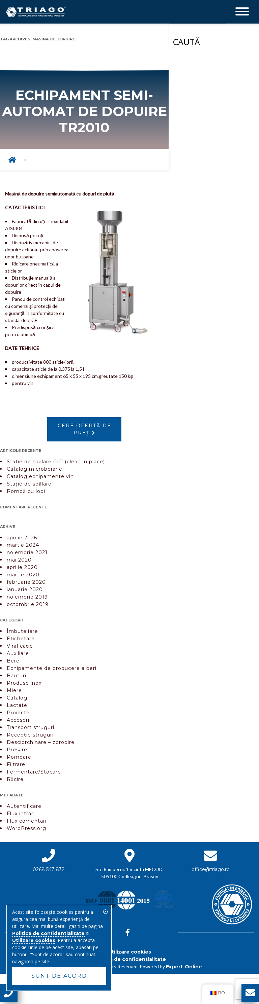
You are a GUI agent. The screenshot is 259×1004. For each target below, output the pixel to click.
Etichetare (21, 639)
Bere (13, 661)
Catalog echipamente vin (40, 476)
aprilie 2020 (22, 567)
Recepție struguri (30, 735)
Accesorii (19, 720)
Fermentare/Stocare (34, 772)
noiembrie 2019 (27, 597)
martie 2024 (23, 545)
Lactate (17, 705)
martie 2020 (23, 575)
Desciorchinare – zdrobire (41, 742)
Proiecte (18, 713)
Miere (14, 690)
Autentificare (24, 806)
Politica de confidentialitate (129, 959)
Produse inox (24, 683)
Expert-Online (184, 967)
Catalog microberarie (34, 469)
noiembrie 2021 (27, 552)
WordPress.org (26, 828)
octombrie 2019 (28, 604)
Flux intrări (21, 814)
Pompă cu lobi (26, 491)
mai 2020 (19, 560)
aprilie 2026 (22, 538)
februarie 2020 (26, 582)
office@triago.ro (211, 869)
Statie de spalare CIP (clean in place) (56, 462)
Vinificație (20, 646)
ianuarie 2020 (25, 589)
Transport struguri (30, 727)
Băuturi (16, 676)
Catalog (17, 698)
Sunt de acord (59, 976)
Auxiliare (18, 653)
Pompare (19, 757)
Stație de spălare (29, 484)
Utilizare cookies (129, 952)
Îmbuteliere (22, 631)
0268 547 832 (48, 869)
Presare (17, 750)
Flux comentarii (27, 821)
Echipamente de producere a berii (52, 668)
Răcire (15, 779)
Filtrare (16, 764)
